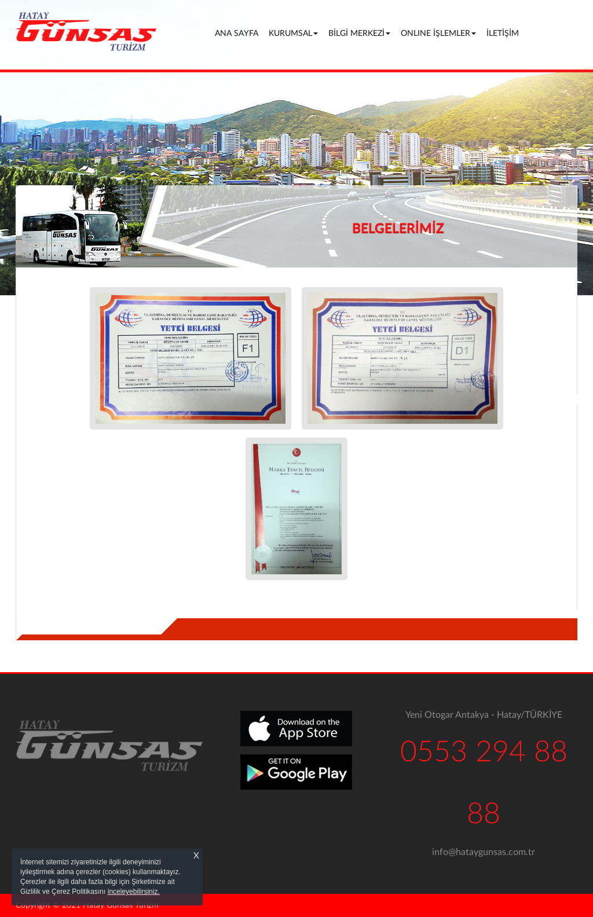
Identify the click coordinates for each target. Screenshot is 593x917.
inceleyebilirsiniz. (134, 891)
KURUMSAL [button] (293, 34)
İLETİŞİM (502, 34)
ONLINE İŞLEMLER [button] (438, 34)
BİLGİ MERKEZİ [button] (359, 34)
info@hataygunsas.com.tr (483, 852)
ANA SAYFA (238, 33)
